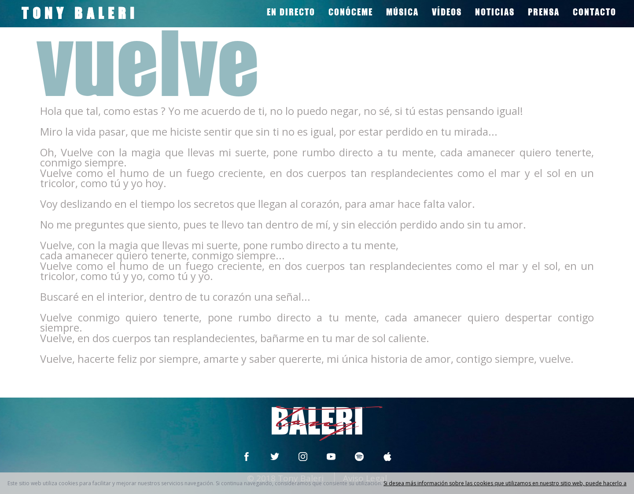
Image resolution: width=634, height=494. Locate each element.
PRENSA (544, 12)
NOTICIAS (495, 12)
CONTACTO (594, 12)
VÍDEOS (447, 12)
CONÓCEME (350, 12)
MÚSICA (402, 12)
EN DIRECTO (291, 12)
